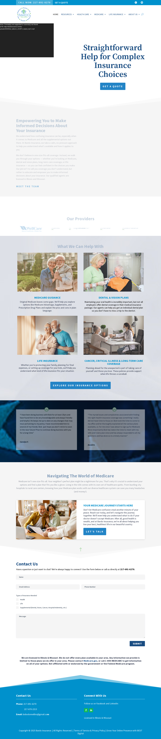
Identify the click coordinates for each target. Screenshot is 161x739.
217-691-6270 (30, 703)
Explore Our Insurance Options (80, 385)
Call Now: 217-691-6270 (34, 2)
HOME (55, 14)
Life (21, 603)
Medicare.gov (90, 660)
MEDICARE (99, 14)
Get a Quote (61, 2)
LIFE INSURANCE (116, 14)
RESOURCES (66, 14)
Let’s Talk (95, 531)
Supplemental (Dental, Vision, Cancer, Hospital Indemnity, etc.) (43, 607)
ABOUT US (133, 14)
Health (22, 599)
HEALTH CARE (83, 14)
